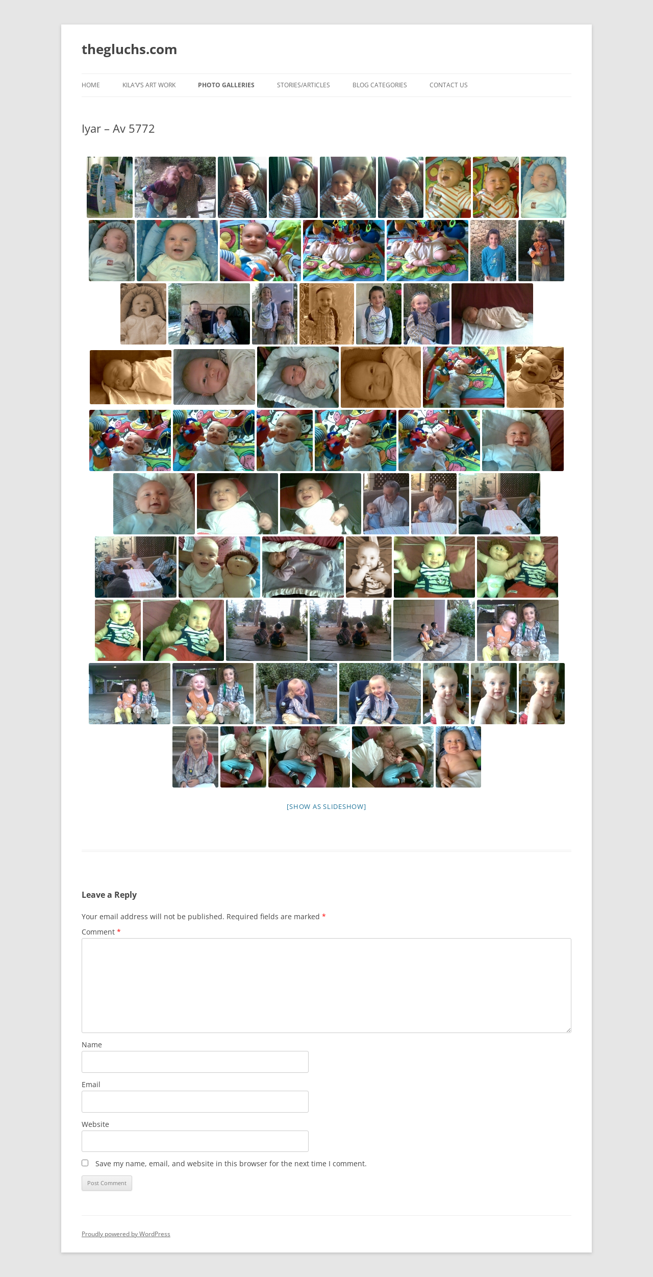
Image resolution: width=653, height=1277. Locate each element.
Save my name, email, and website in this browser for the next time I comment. (231, 1163)
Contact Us (449, 85)
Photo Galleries (226, 85)
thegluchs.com (130, 49)
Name (92, 1044)
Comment (101, 932)
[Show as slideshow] (326, 806)
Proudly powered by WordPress (126, 1234)
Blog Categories (380, 85)
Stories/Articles (303, 85)
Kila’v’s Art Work (148, 85)
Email (91, 1084)
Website (95, 1124)
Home (91, 85)
